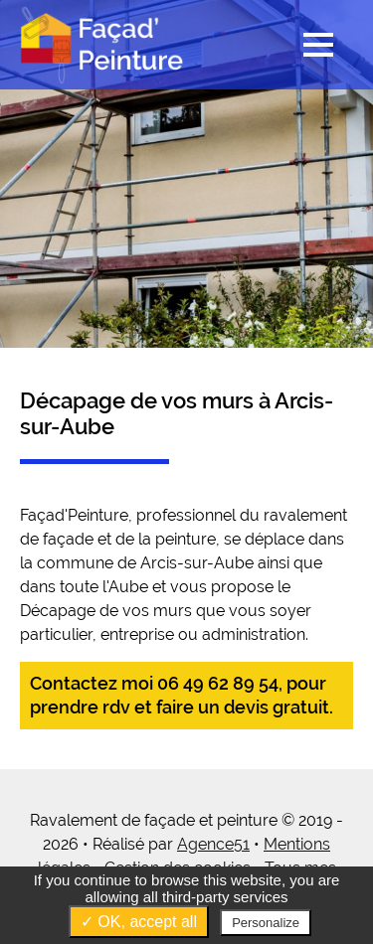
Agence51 (213, 844)
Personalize (265, 922)
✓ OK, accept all (139, 921)
